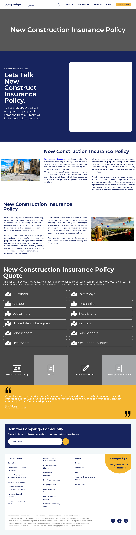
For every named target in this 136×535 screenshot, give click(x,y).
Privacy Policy (13, 516)
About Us (78, 458)
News (108, 4)
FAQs (77, 472)
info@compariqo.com (119, 465)
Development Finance (16, 482)
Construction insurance (54, 159)
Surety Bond (12, 463)
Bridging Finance (49, 485)
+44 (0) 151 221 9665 (118, 468)
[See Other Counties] (74, 343)
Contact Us (79, 468)
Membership (80, 484)
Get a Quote (123, 5)
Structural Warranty (15, 458)
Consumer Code (55, 516)
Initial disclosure (40, 516)
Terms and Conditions (72, 516)
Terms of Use (26, 516)
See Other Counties (93, 343)
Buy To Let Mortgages (51, 480)
